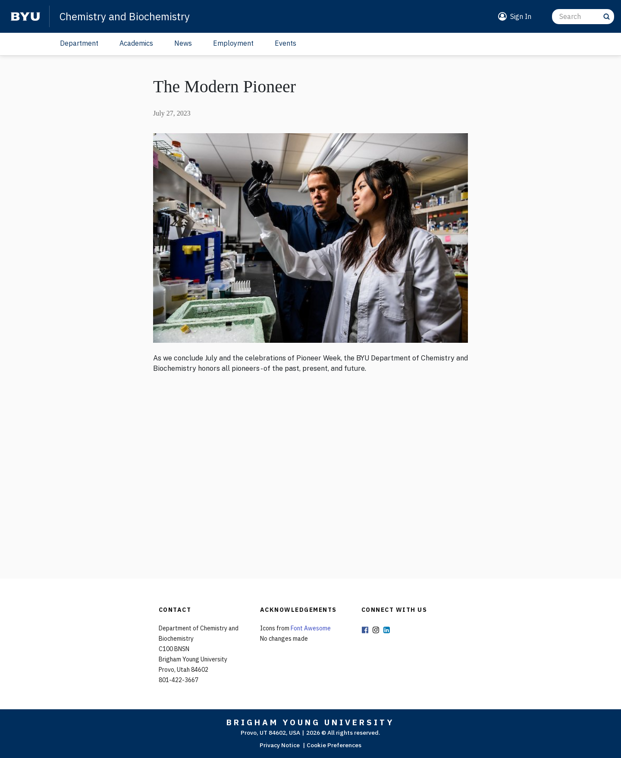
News (183, 43)
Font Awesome (311, 628)
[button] (513, 16)
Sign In (520, 16)
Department (79, 43)
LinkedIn (387, 630)
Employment (233, 43)
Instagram (376, 630)
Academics (136, 43)
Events (285, 43)
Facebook (365, 630)
